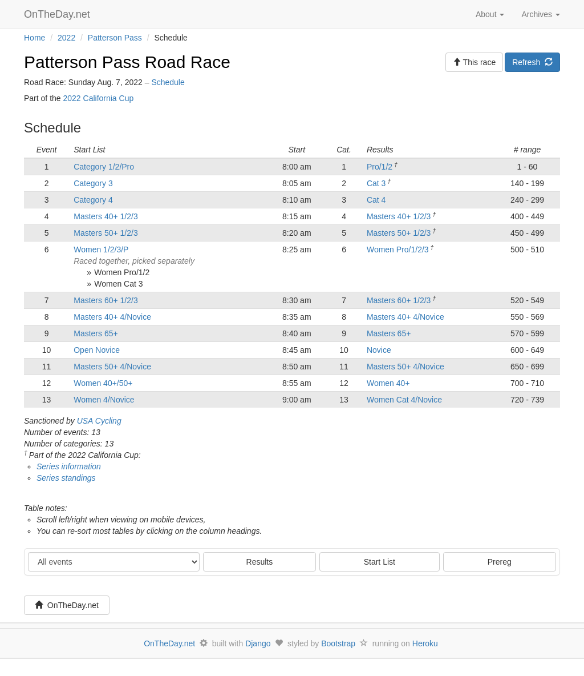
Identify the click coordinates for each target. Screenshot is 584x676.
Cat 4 (376, 199)
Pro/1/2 (379, 166)
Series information (68, 466)
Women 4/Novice (104, 399)
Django (257, 643)
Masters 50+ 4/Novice (112, 366)
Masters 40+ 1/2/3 (105, 216)
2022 (66, 37)
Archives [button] (540, 14)
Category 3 (93, 183)
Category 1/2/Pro (104, 166)
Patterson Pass (115, 37)
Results (259, 561)
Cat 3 (376, 183)
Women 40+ (388, 383)
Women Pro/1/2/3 (398, 249)
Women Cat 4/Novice (404, 399)
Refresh (532, 62)
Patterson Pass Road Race (127, 62)
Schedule (167, 82)
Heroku (425, 643)
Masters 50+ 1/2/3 (105, 233)
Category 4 (93, 199)
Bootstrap (338, 643)
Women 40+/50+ (103, 383)
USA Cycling (99, 420)
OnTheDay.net (58, 14)
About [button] (490, 14)
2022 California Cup (98, 98)
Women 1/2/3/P (101, 249)
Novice (379, 350)
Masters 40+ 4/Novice (112, 316)
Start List (379, 561)
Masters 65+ (95, 333)
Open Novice (97, 350)
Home (34, 37)
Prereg (500, 561)
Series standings (66, 477)
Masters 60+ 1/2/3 (105, 300)
